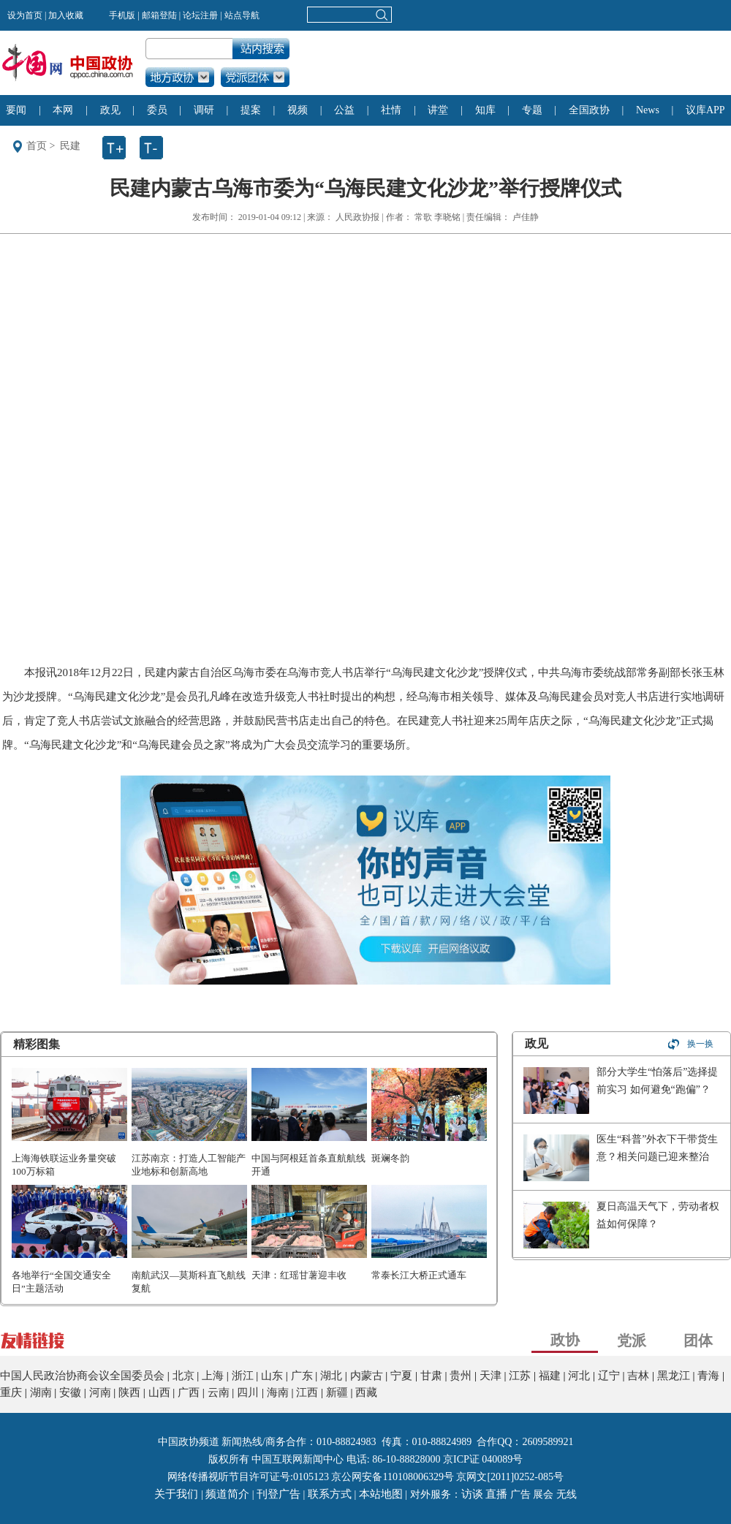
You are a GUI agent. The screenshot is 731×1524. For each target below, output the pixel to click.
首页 (36, 145)
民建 (70, 145)
